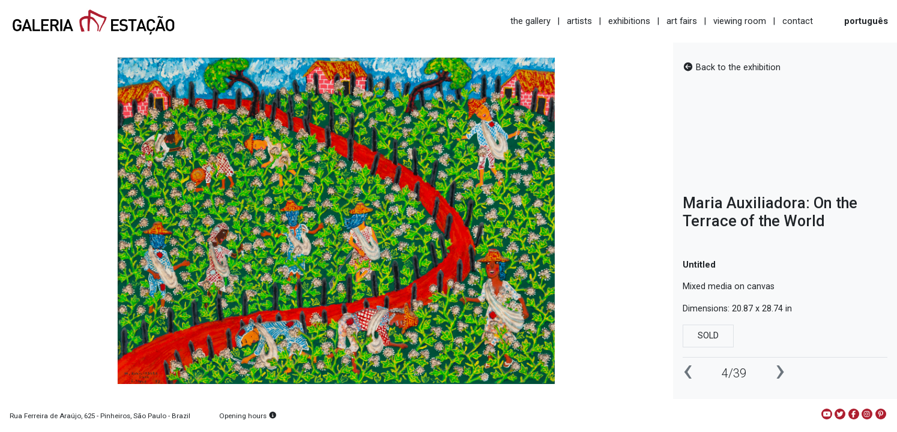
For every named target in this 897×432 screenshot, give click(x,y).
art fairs (681, 21)
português (866, 21)
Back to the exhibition (732, 67)
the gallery (530, 21)
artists (579, 21)
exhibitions (629, 21)
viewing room (739, 21)
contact (797, 21)
